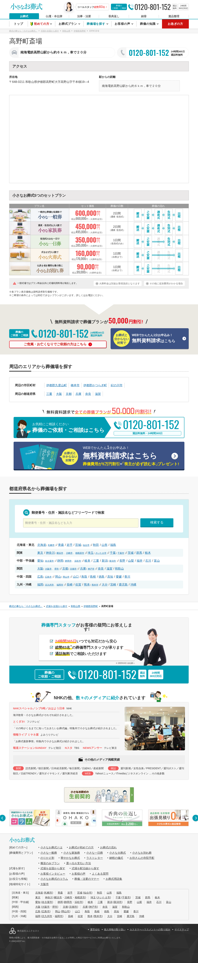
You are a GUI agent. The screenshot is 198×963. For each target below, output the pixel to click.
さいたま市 (100, 553)
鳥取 (84, 576)
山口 (76, 576)
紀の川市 (117, 385)
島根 (93, 576)
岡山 (58, 576)
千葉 (113, 552)
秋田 (96, 544)
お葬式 (24, 16)
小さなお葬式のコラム (54, 878)
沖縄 (133, 584)
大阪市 (48, 569)
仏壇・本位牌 (54, 16)
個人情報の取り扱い (114, 929)
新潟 (105, 560)
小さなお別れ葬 (142, 852)
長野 (122, 560)
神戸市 (91, 569)
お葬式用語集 (114, 878)
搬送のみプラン (50, 863)
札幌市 (51, 545)
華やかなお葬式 (70, 857)
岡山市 (66, 577)
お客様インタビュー (52, 873)
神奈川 (50, 552)
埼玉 (90, 552)
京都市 (73, 569)
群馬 (139, 552)
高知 (110, 576)
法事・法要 (84, 16)
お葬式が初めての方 (81, 847)
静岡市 (68, 561)
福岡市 (60, 585)
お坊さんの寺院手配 (141, 857)
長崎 (70, 584)
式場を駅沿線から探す (85, 868)
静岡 (60, 560)
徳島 (102, 576)
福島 (113, 544)
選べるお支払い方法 (78, 863)
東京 (40, 552)
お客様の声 (123, 23)
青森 (61, 544)
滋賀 (98, 393)
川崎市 (69, 553)
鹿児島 (123, 584)
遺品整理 (173, 16)
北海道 (41, 544)
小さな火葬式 (117, 852)
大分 (105, 584)
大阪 (59, 393)
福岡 (40, 584)
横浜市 (60, 553)
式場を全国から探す (52, 868)
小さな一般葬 (48, 852)
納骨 (144, 16)
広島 (40, 576)
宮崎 (113, 584)
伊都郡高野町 (46, 81)
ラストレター (94, 857)
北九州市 (49, 585)
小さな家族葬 (71, 852)
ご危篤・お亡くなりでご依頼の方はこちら (58, 344)
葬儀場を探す (96, 23)
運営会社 (95, 929)
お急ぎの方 (175, 23)
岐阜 (87, 560)
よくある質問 (100, 873)
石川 (148, 560)
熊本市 (95, 585)
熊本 (87, 584)
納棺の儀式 (116, 857)
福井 (140, 560)
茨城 (131, 552)
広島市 (48, 577)
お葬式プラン (68, 23)
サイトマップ (181, 929)
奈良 (88, 393)
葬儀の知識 (148, 23)
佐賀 (78, 584)
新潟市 (112, 561)
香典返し (113, 16)
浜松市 (77, 561)
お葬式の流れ (108, 847)
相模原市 (79, 553)
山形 (104, 544)
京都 (69, 393)
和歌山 (119, 568)
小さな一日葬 (94, 852)
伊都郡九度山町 (56, 385)
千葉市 (121, 553)
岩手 (70, 544)
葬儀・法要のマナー (86, 878)
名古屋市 (49, 561)
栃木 (148, 552)
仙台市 (86, 545)
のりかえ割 (47, 857)
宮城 (78, 544)
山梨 (131, 560)
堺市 (56, 569)
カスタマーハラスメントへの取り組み (150, 929)
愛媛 (119, 576)
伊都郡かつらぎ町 (95, 385)
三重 (49, 393)
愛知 (40, 560)
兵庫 (78, 393)
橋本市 (75, 385)
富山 (157, 560)
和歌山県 (31, 81)
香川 (127, 576)
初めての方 (42, 23)
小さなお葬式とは (51, 847)
